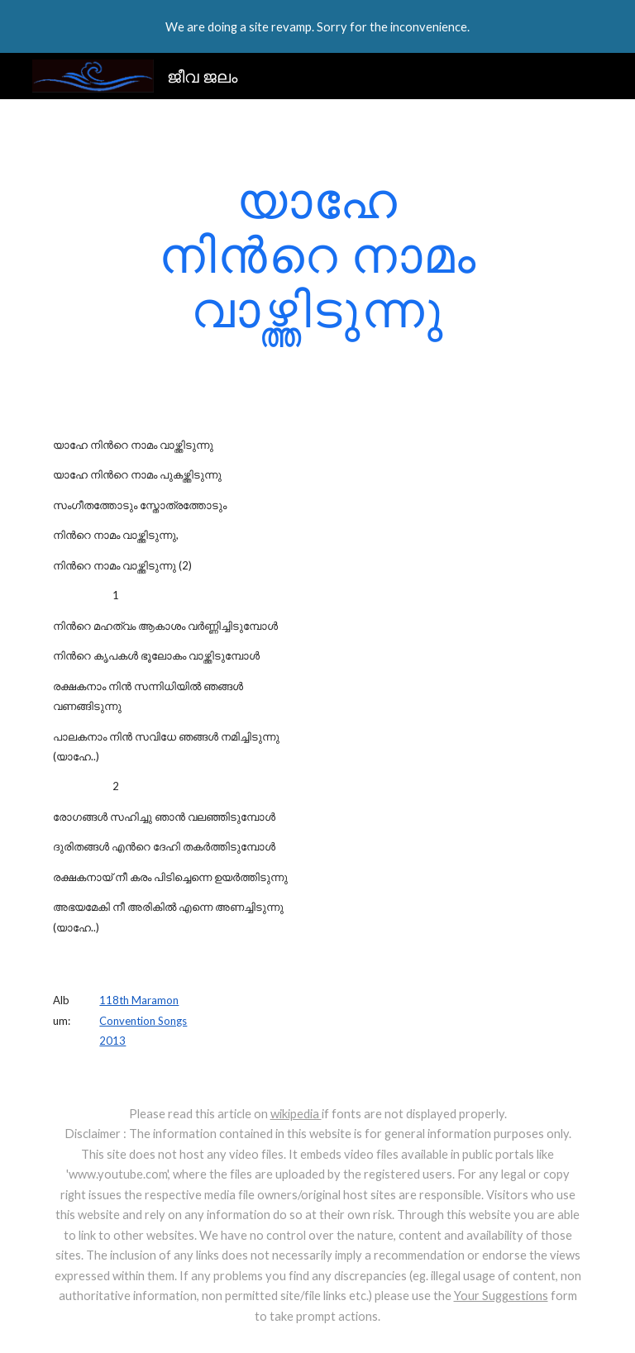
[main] (317, 253)
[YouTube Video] (409, 499)
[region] (317, 26)
